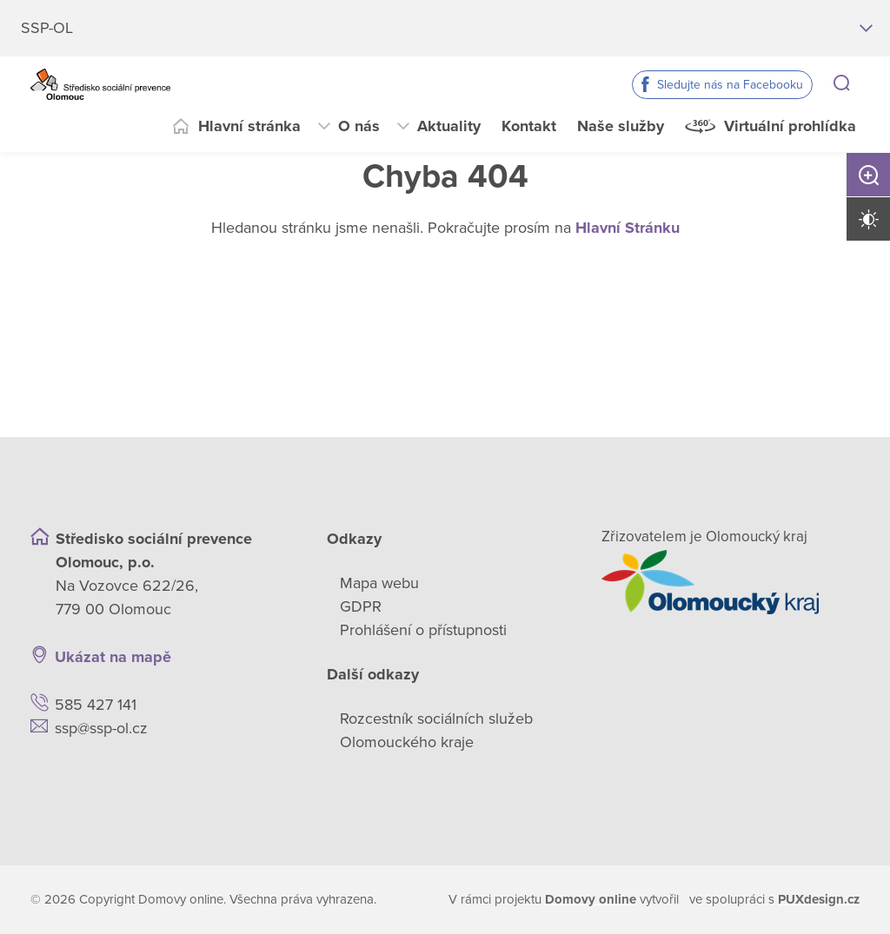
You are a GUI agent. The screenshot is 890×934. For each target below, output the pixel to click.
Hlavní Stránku (627, 227)
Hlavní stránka (249, 126)
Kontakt (528, 126)
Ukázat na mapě (113, 656)
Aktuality (449, 126)
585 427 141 (95, 704)
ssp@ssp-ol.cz (101, 728)
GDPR (361, 606)
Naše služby (620, 126)
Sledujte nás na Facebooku (730, 84)
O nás (359, 126)
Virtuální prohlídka (790, 126)
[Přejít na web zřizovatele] (730, 582)
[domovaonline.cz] (590, 900)
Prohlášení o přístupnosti (423, 629)
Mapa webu (379, 583)
